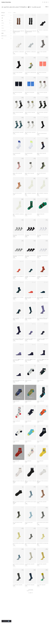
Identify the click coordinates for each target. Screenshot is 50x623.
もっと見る (31, 592)
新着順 (46, 6)
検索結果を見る (6, 621)
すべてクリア (9, 12)
